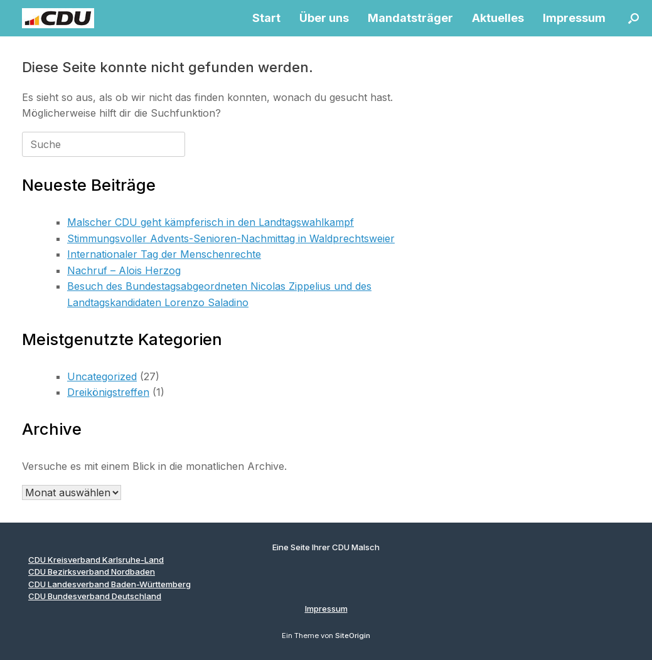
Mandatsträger (410, 17)
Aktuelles (498, 17)
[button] (633, 18)
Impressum (574, 17)
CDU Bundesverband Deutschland (94, 596)
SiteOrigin (352, 635)
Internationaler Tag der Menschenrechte (164, 254)
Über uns (324, 17)
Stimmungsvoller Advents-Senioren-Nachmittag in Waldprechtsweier (231, 238)
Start (266, 17)
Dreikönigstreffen (108, 392)
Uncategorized (102, 376)
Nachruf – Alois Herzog (124, 270)
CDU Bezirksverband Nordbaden (91, 572)
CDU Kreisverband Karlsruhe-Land (96, 560)
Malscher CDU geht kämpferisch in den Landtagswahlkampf (210, 222)
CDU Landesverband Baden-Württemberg (109, 584)
